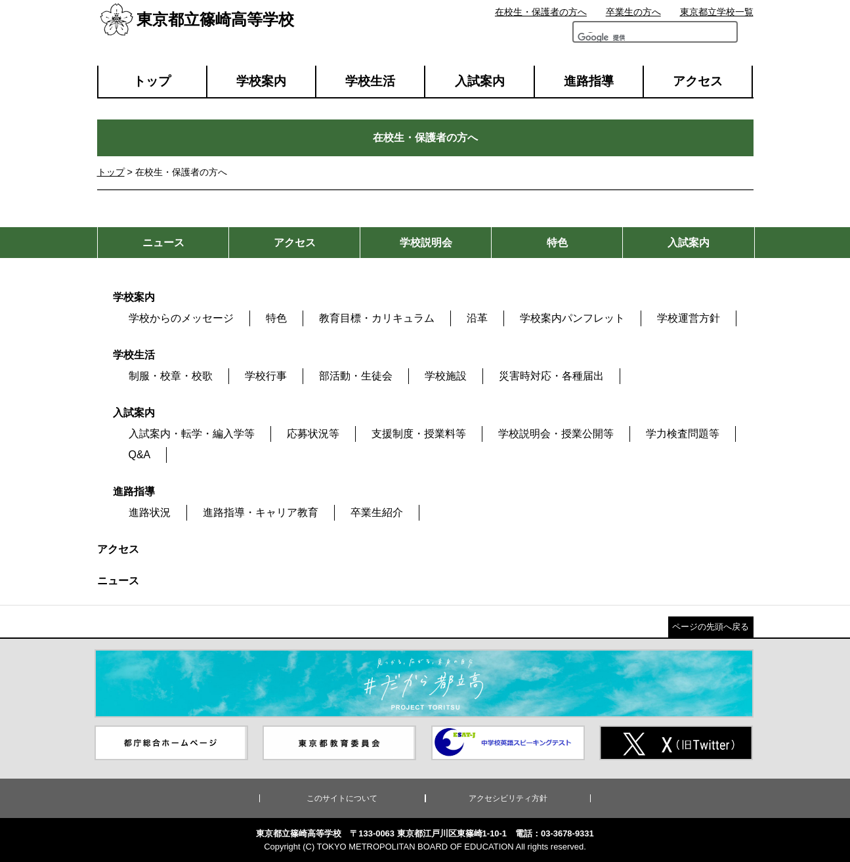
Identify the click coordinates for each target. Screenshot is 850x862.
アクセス (698, 81)
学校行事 (266, 375)
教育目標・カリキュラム (377, 318)
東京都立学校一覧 (717, 12)
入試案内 (480, 81)
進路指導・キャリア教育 (260, 512)
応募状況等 (313, 433)
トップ (152, 81)
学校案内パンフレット (572, 318)
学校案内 (261, 81)
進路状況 (150, 512)
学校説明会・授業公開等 (556, 433)
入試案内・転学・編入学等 (192, 433)
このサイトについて (342, 798)
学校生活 (370, 81)
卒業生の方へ (633, 12)
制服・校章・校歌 (171, 375)
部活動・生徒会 (356, 375)
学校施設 (446, 375)
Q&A (140, 454)
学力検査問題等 (682, 433)
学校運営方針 (688, 318)
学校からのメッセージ (181, 318)
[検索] (614, 41)
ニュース (118, 580)
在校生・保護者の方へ (541, 12)
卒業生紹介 (377, 512)
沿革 (477, 318)
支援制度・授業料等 (419, 433)
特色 (276, 318)
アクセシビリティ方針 (508, 798)
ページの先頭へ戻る (710, 627)
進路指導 (589, 81)
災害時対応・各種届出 (551, 375)
